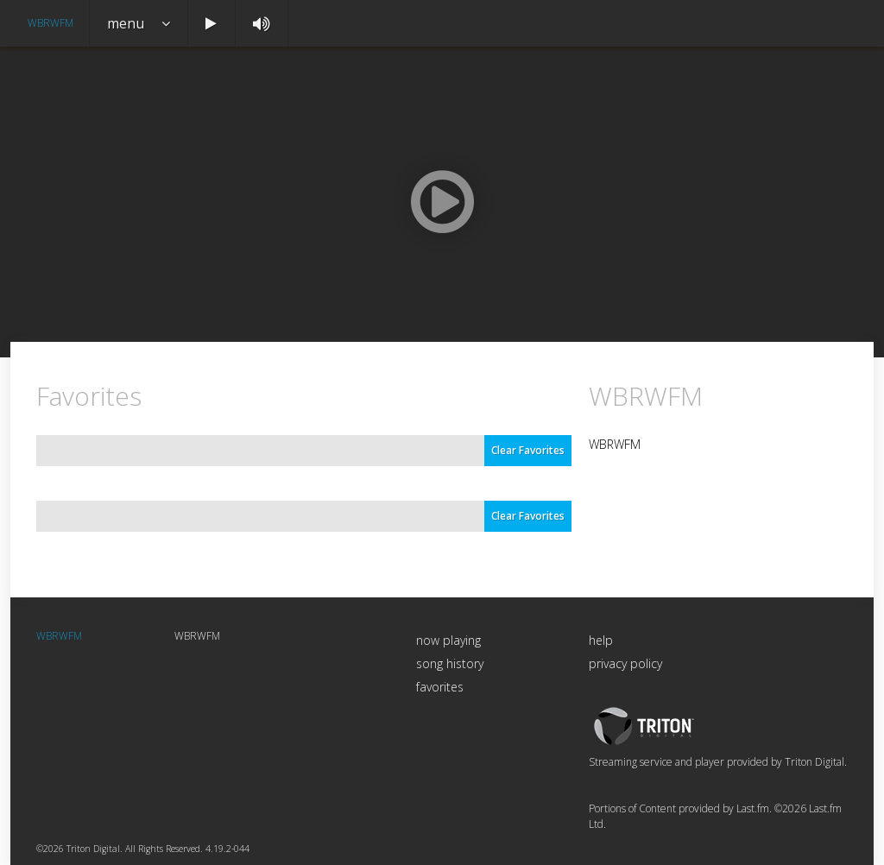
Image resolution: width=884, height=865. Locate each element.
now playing (448, 640)
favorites (440, 687)
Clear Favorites (528, 450)
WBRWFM (50, 23)
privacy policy (625, 663)
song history (449, 663)
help (601, 640)
